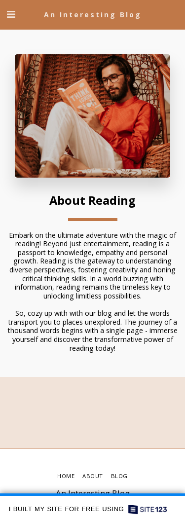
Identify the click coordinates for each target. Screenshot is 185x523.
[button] (10, 14)
